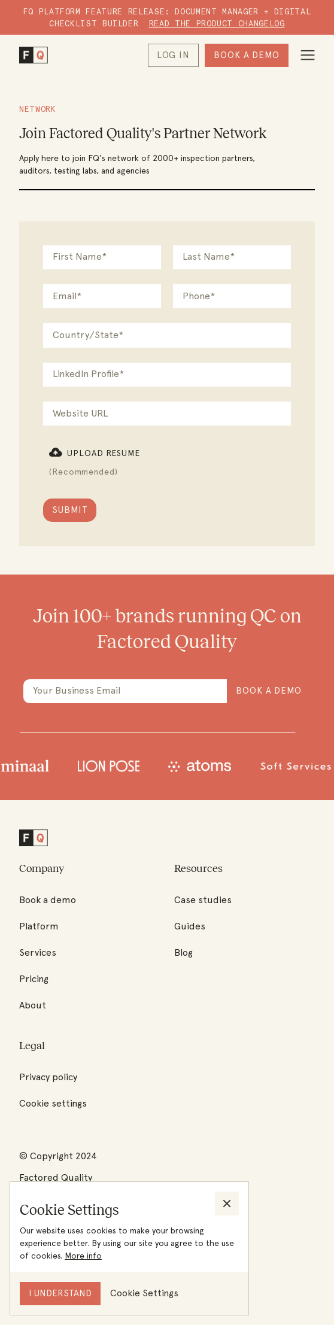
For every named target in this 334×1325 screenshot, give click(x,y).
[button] (94, 461)
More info (83, 1255)
